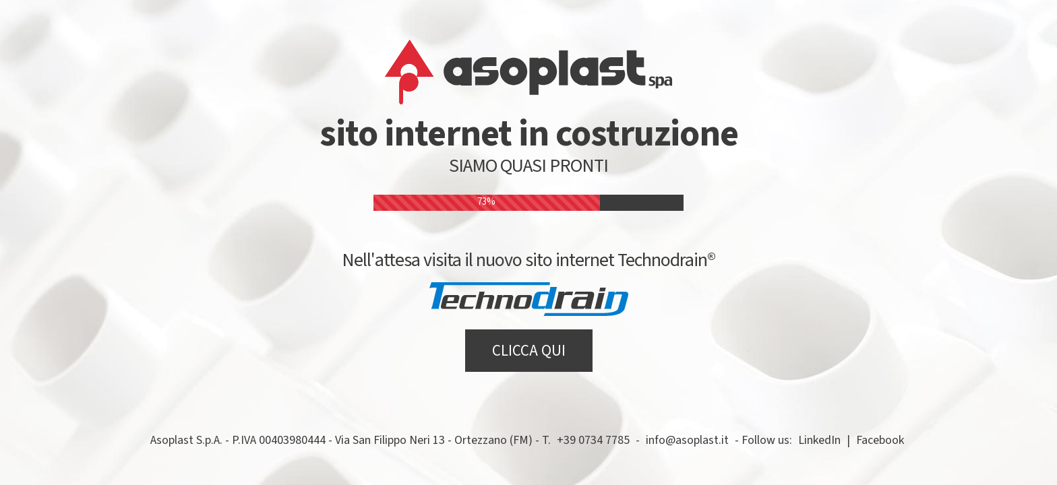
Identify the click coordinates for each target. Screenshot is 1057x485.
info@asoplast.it (687, 440)
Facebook (880, 440)
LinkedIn (819, 440)
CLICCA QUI (529, 351)
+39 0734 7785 (593, 440)
